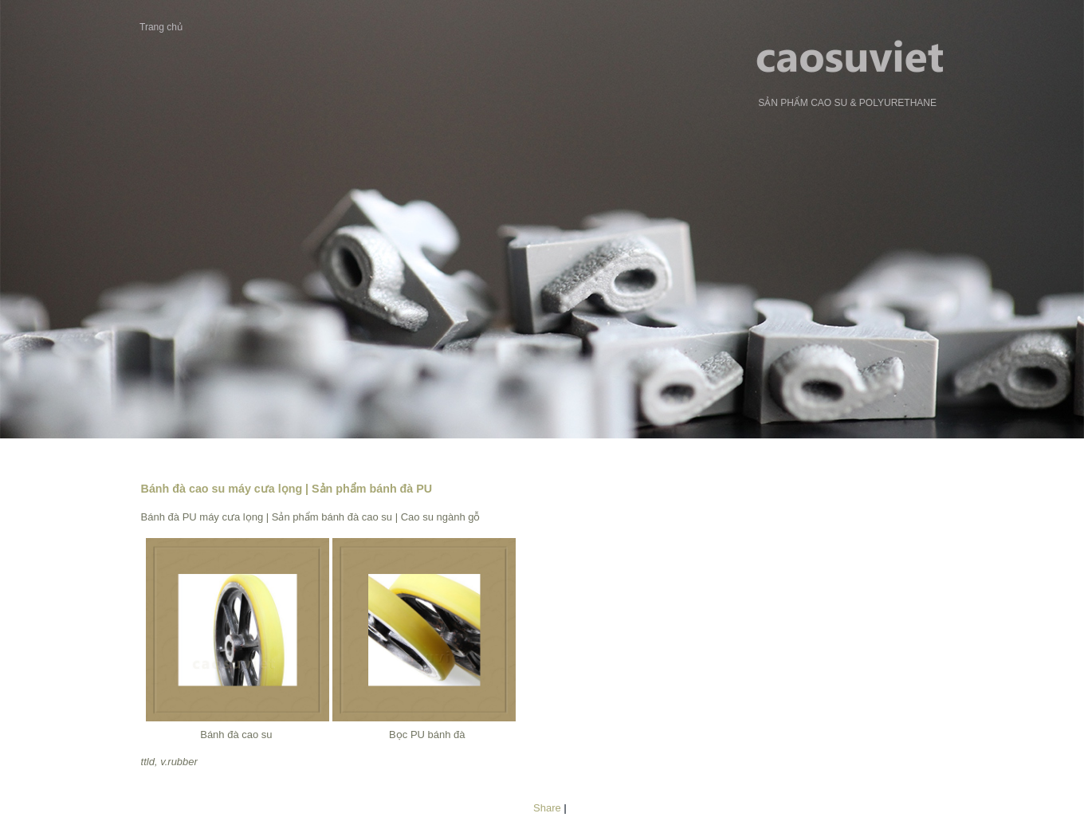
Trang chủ (161, 27)
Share (547, 808)
